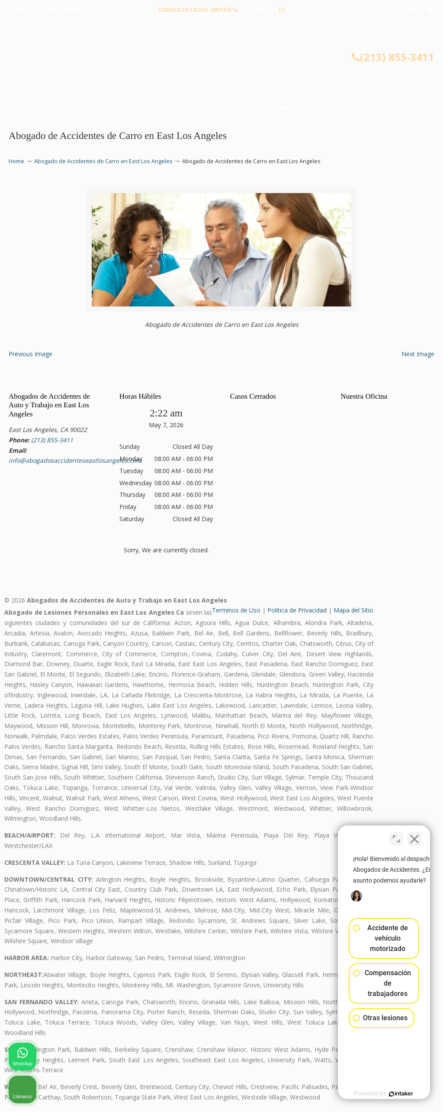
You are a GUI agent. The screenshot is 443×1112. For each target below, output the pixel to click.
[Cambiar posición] (396, 835)
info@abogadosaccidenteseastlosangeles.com (221, 23)
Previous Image (30, 354)
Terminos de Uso (236, 610)
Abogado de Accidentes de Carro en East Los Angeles (103, 161)
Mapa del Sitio (353, 610)
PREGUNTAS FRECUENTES (48, 9)
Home (16, 161)
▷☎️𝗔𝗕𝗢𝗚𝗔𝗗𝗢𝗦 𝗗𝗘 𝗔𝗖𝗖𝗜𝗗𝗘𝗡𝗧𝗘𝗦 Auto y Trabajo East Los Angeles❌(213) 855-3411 (221, 67)
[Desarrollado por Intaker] (369, 1093)
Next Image (417, 354)
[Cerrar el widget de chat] (414, 835)
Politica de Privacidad (297, 610)
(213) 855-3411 (258, 9)
